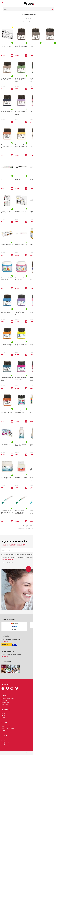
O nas (2, 739)
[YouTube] (11, 688)
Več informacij (4, 641)
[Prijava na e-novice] (54, 550)
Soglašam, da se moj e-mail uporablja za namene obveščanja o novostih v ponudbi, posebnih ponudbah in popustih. (28, 554)
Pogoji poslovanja (5, 726)
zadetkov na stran (31, 525)
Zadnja (37, 22)
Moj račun (4, 713)
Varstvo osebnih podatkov (7, 728)
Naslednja (33, 22)
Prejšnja (22, 22)
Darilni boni (4, 700)
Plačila (3, 715)
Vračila (3, 730)
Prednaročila (4, 704)
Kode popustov (5, 702)
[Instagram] (7, 688)
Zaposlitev (4, 741)
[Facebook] (2, 688)
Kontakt (3, 745)
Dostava (3, 717)
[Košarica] (52, 2)
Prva (19, 22)
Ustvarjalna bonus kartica (7, 698)
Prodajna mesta (5, 743)
